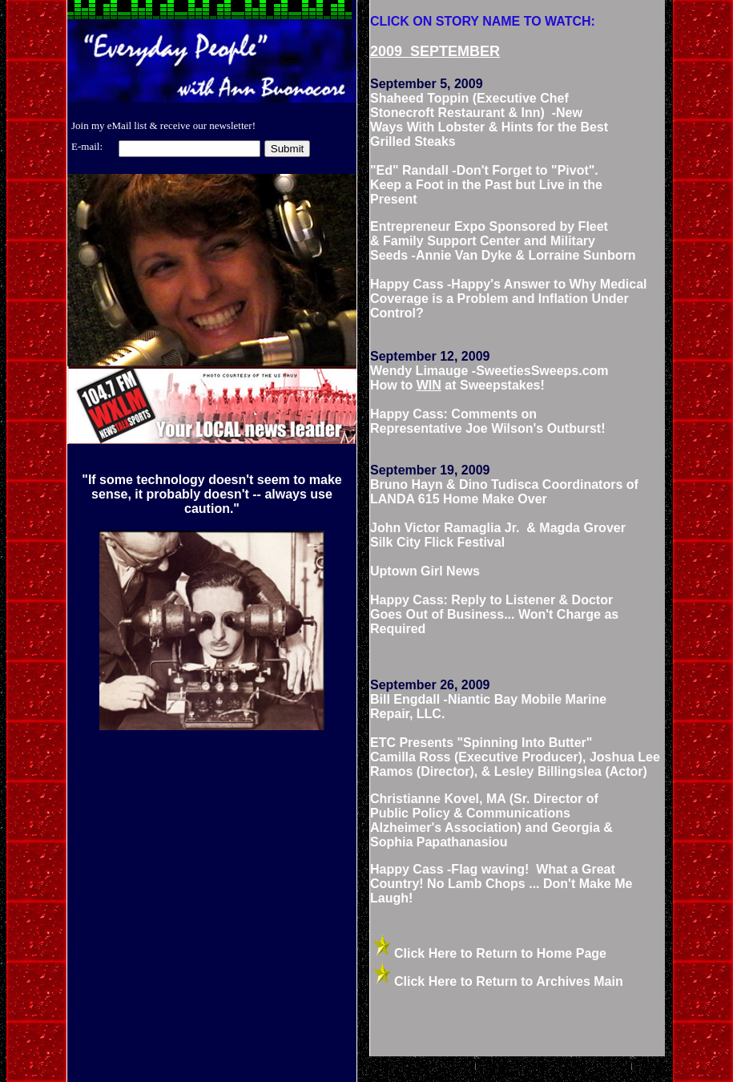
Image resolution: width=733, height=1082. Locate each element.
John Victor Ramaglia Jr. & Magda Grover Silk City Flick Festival (498, 535)
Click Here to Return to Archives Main (508, 981)
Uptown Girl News (425, 571)
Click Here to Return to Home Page (500, 953)
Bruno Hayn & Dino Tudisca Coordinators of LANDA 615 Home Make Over (504, 492)
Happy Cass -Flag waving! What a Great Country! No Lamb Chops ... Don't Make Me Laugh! (501, 883)
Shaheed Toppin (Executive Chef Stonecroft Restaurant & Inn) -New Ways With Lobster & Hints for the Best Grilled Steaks (489, 119)
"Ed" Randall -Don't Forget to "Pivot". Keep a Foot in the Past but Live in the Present (486, 185)
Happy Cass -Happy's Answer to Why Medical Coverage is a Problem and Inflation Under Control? (508, 298)
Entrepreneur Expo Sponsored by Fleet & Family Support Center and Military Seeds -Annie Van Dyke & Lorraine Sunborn (503, 241)
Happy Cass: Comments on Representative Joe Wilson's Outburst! (488, 421)
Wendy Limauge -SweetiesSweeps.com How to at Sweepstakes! (489, 378)
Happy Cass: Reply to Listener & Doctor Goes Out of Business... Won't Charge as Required (494, 614)
